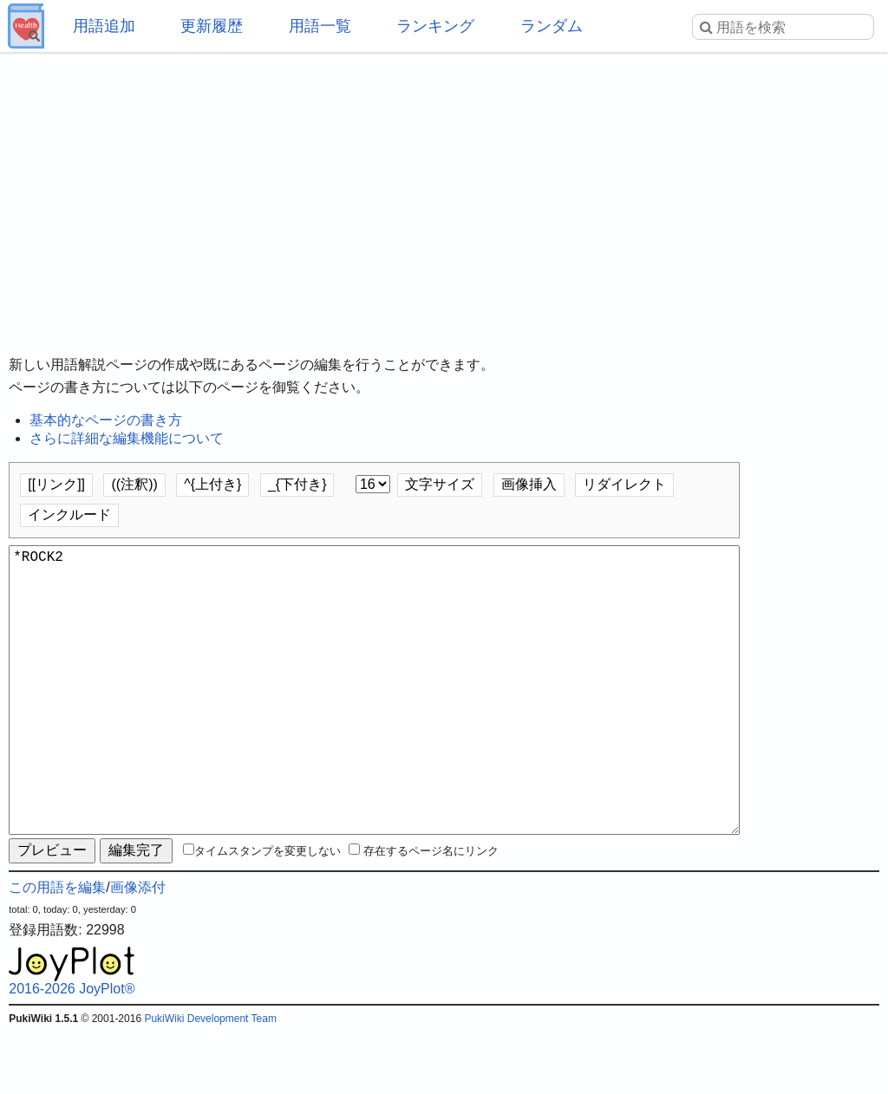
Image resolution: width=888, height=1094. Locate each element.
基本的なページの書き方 (105, 420)
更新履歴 (211, 26)
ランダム (551, 26)
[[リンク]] (56, 484)
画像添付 (138, 949)
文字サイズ (439, 484)
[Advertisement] (444, 190)
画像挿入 (529, 484)
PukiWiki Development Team (210, 1081)
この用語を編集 (57, 949)
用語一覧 (320, 26)
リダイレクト (624, 484)
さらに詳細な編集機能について (126, 438)
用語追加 (104, 26)
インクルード (69, 514)
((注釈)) (134, 484)
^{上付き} (212, 484)
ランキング (435, 26)
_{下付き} (297, 484)
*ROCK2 (374, 721)
